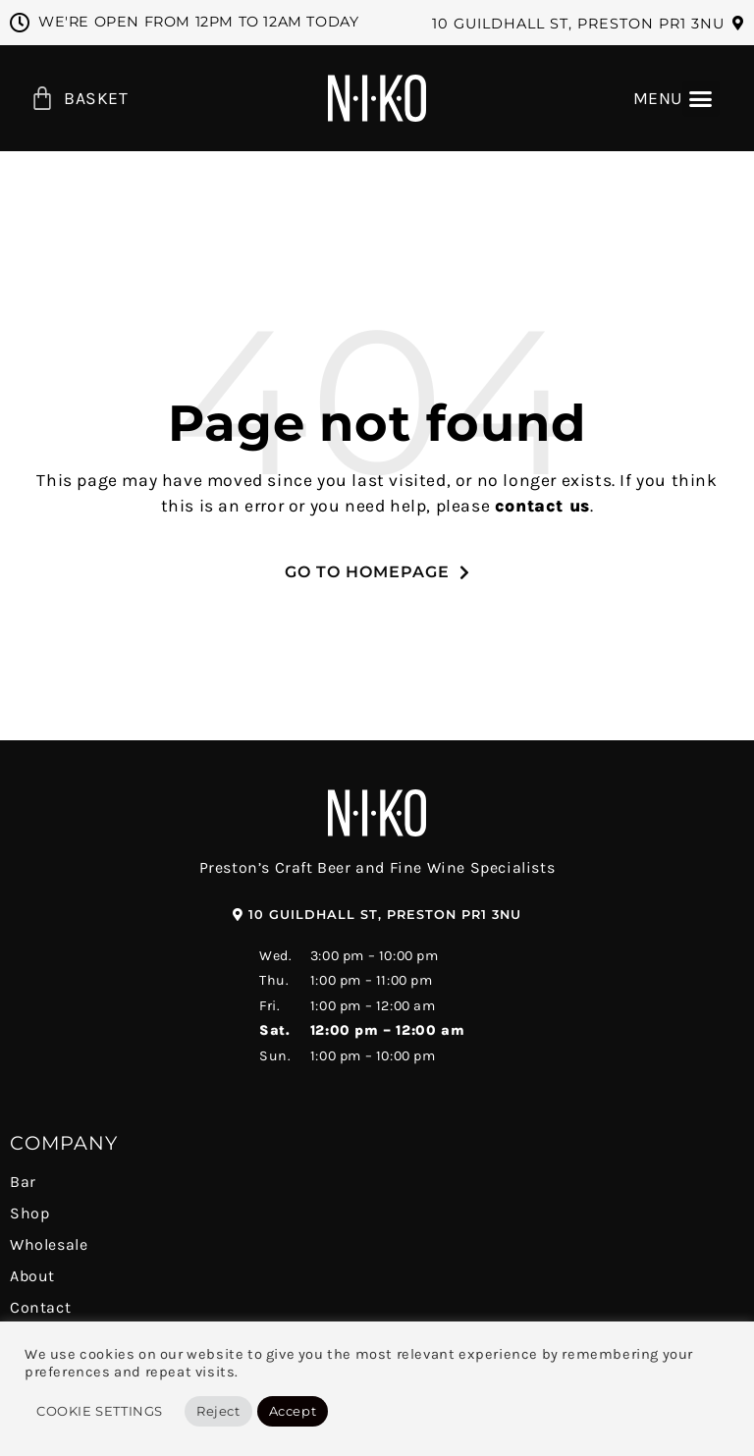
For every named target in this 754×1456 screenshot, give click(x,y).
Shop (29, 1213)
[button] (588, 23)
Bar (23, 1181)
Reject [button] (218, 1411)
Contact (40, 1307)
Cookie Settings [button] (99, 1411)
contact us (542, 505)
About (32, 1276)
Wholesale (48, 1244)
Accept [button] (293, 1411)
